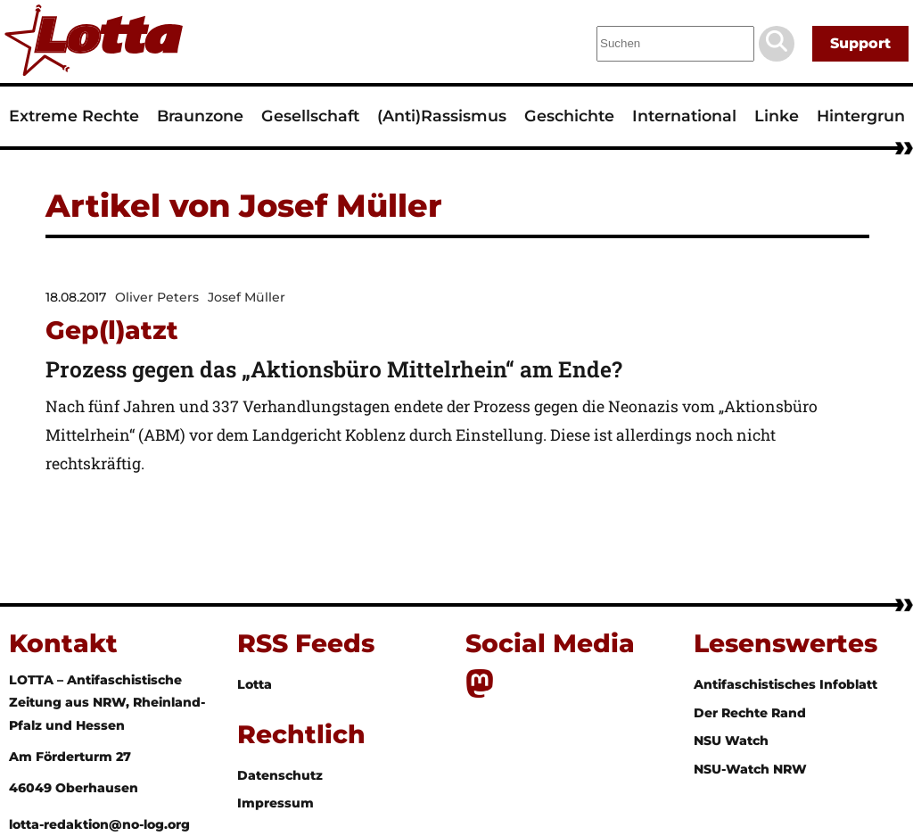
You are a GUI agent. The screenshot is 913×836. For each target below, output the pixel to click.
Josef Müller (246, 297)
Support (860, 43)
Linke (776, 115)
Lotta (254, 684)
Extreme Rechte (74, 115)
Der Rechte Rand (750, 713)
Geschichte (569, 115)
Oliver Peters (157, 297)
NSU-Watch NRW (750, 769)
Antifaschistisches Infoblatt (785, 684)
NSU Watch (731, 741)
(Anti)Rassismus (441, 115)
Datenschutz (280, 775)
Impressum (275, 803)
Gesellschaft (310, 115)
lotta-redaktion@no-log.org (99, 824)
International (684, 115)
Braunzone (200, 115)
